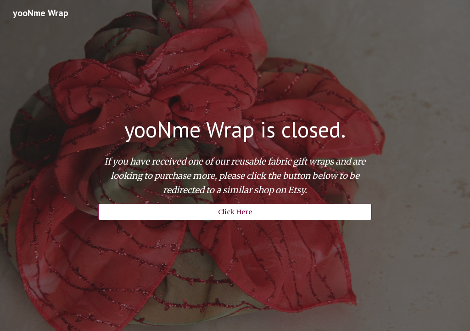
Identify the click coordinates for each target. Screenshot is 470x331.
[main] (234, 129)
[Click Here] (235, 212)
